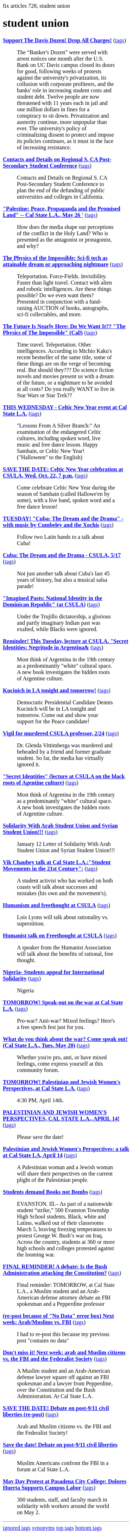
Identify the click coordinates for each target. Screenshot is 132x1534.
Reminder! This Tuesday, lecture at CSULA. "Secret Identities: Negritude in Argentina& (65, 644)
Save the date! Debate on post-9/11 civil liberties (60, 1445)
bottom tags (88, 1528)
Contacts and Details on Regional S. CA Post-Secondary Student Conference (57, 162)
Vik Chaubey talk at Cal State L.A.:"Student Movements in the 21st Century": (57, 865)
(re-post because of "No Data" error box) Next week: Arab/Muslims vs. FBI (58, 1319)
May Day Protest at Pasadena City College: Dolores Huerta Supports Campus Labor (64, 1484)
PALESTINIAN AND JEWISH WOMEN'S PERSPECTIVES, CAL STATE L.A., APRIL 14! (61, 1115)
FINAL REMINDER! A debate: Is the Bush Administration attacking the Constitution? (55, 1270)
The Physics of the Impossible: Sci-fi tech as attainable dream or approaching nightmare (55, 261)
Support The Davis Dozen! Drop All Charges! (57, 40)
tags (119, 40)
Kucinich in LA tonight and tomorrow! (49, 690)
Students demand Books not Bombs (45, 1192)
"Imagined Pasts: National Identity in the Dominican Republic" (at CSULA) (52, 601)
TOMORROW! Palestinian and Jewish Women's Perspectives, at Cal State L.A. (61, 1085)
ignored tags (17, 1528)
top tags (65, 1528)
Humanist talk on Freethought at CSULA (52, 936)
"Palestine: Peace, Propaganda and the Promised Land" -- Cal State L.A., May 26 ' (61, 212)
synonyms (43, 1528)
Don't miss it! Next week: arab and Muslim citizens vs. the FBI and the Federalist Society (64, 1355)
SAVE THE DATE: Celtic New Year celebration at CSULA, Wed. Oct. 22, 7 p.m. (63, 472)
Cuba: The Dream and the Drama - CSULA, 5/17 (62, 555)
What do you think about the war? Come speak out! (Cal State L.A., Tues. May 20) (65, 1042)
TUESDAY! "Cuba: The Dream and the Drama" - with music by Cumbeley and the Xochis (63, 522)
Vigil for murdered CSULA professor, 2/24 (54, 733)
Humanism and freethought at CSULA (49, 905)
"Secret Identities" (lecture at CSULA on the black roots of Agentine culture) (64, 779)
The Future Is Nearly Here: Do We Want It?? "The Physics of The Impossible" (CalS (64, 329)
